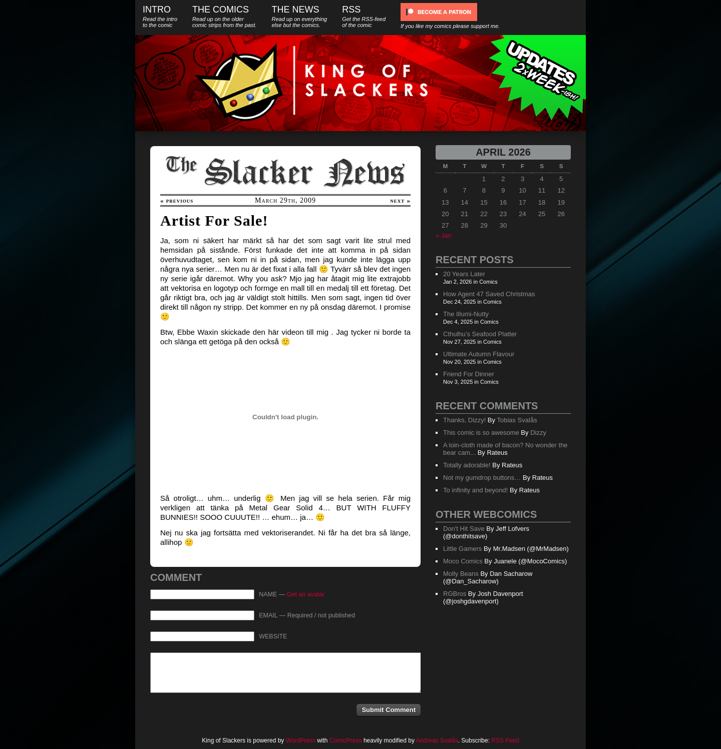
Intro (160, 16)
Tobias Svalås (517, 420)
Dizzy (538, 432)
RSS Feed (505, 740)
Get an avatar (306, 594)
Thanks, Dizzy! (464, 420)
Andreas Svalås (437, 740)
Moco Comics (463, 561)
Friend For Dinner (468, 374)
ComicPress (345, 740)
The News (299, 16)
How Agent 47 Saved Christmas (489, 294)
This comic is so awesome (481, 432)
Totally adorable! (467, 465)
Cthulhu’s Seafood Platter (480, 334)
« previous (176, 200)
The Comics (224, 16)
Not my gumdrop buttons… (482, 477)
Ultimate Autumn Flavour (478, 354)
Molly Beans (461, 573)
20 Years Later (464, 274)
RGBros (454, 593)
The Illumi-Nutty (466, 314)
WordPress (300, 740)
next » (400, 200)
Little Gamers (462, 548)
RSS (364, 16)
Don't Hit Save (464, 528)
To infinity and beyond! (475, 490)
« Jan (444, 235)
